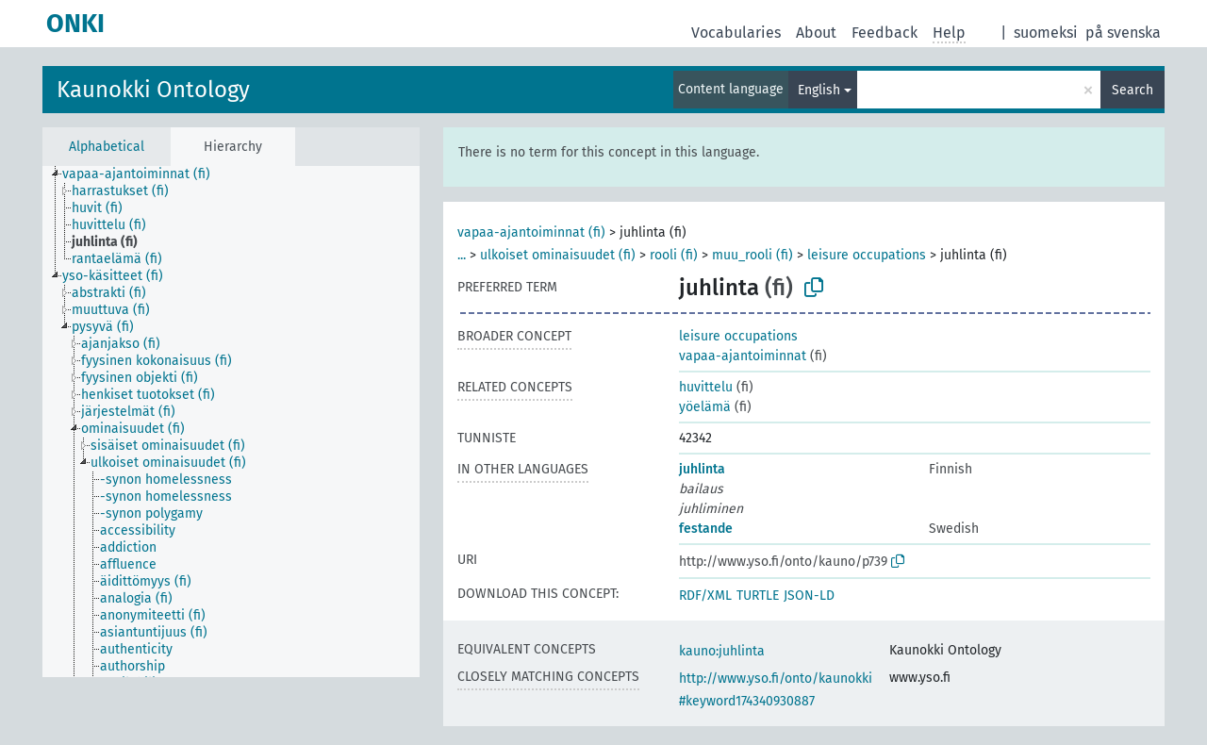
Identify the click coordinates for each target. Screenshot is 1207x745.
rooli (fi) (674, 255)
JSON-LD (809, 596)
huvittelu (706, 387)
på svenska (1123, 32)
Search (1132, 90)
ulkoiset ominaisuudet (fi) (558, 255)
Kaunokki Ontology (153, 89)
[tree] (231, 421)
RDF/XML (705, 596)
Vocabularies (736, 32)
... (461, 255)
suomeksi (1046, 32)
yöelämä (705, 407)
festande (706, 529)
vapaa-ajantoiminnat (742, 356)
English (819, 90)
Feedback (885, 32)
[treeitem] (144, 174)
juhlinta (702, 469)
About (816, 32)
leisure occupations (866, 255)
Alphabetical (106, 147)
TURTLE (757, 596)
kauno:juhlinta (722, 651)
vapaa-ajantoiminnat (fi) (531, 232)
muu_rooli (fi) (752, 255)
